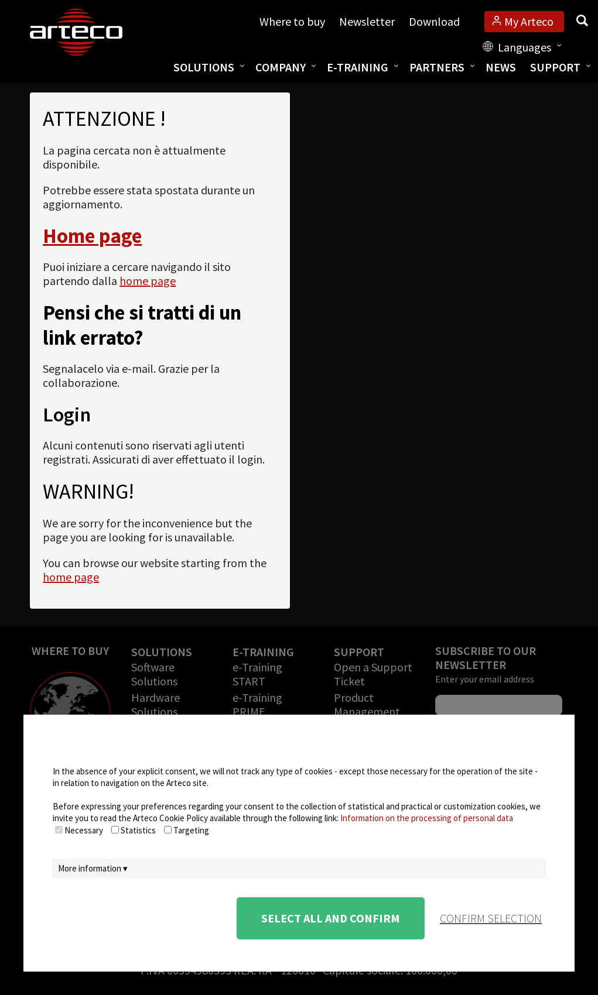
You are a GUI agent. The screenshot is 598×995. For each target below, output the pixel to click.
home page (147, 280)
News (501, 67)
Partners (436, 67)
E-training (357, 67)
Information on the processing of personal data (426, 818)
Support (555, 67)
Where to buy (292, 21)
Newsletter (367, 21)
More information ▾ (93, 868)
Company (280, 67)
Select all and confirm (330, 918)
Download (434, 21)
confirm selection (491, 918)
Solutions (203, 67)
